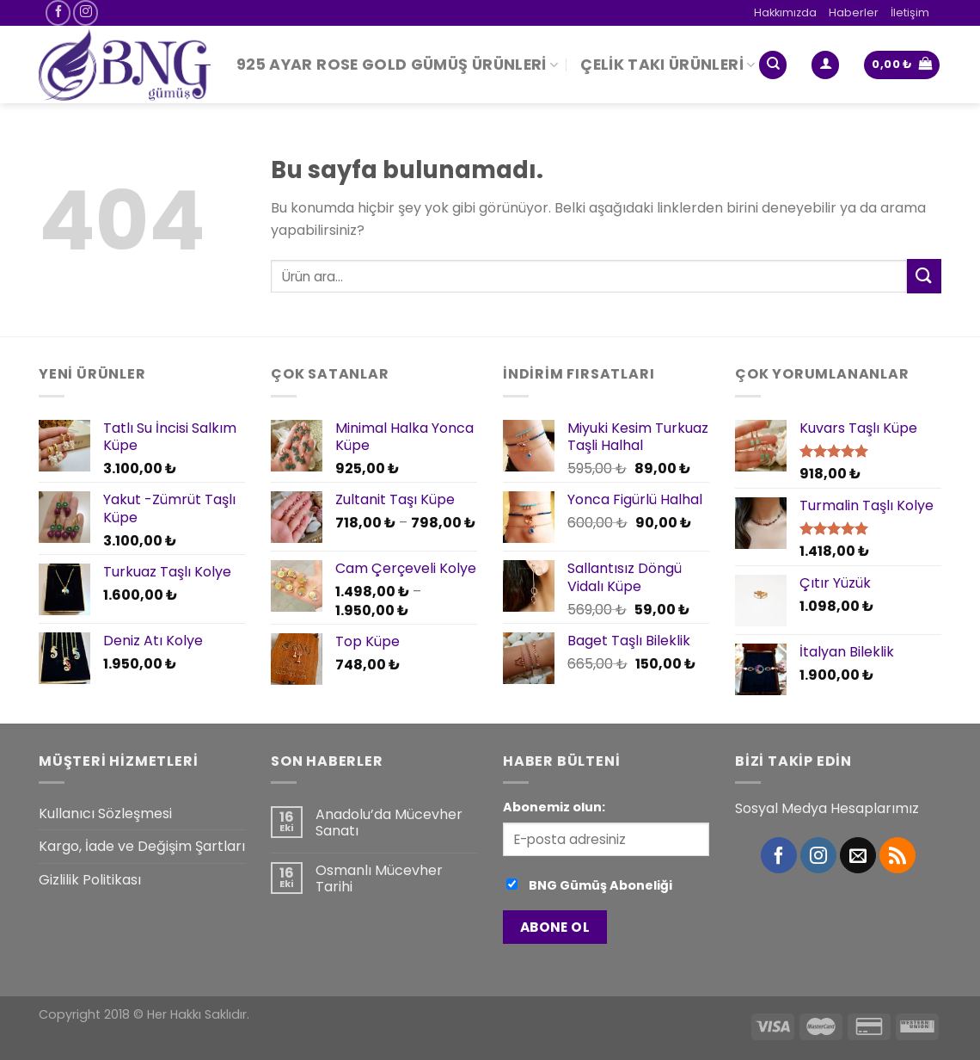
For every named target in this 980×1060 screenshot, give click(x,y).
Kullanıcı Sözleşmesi (105, 813)
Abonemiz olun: (554, 807)
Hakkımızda (785, 12)
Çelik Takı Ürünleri (667, 64)
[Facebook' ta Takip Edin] (58, 12)
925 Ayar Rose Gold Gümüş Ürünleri (397, 64)
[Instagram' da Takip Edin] (85, 12)
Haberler (854, 12)
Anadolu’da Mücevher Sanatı (388, 822)
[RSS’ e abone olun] (897, 855)
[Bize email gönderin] (858, 855)
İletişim (910, 12)
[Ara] (773, 65)
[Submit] (924, 276)
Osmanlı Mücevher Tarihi (379, 878)
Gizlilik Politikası (90, 880)
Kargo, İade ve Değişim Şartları (142, 846)
